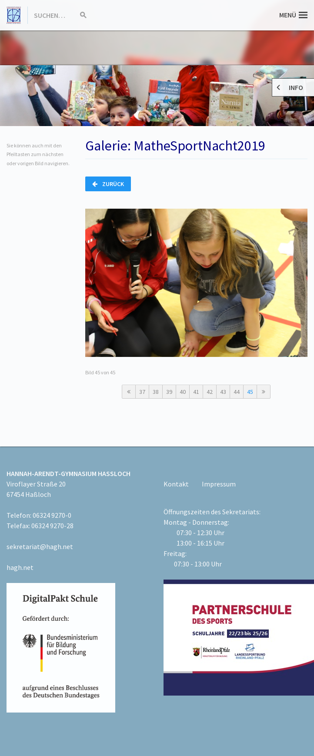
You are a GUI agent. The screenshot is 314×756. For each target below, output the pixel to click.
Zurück (108, 184)
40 (183, 392)
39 (169, 392)
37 (142, 392)
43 (223, 392)
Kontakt (176, 484)
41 (196, 392)
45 (250, 392)
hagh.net (20, 567)
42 (210, 392)
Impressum (219, 484)
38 (156, 392)
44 (237, 392)
